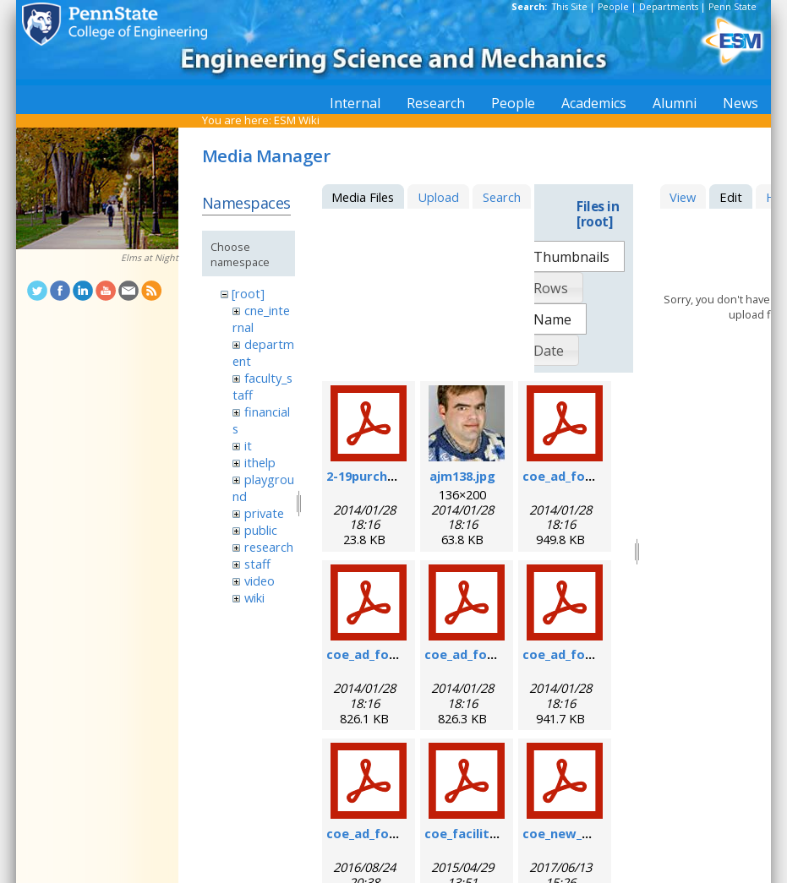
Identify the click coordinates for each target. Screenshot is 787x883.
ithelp (260, 462)
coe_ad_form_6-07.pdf (590, 475)
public (260, 529)
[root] (248, 293)
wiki (254, 597)
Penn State (732, 7)
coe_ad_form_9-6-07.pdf (399, 654)
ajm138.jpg (462, 475)
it (248, 445)
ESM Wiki (297, 120)
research (268, 546)
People (613, 7)
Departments (668, 7)
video (259, 580)
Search (502, 196)
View (682, 196)
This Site (570, 7)
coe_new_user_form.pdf (596, 833)
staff (257, 563)
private (264, 512)
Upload (438, 196)
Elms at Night (149, 258)
